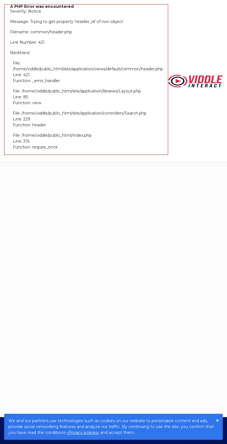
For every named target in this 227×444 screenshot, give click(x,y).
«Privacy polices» (82, 432)
